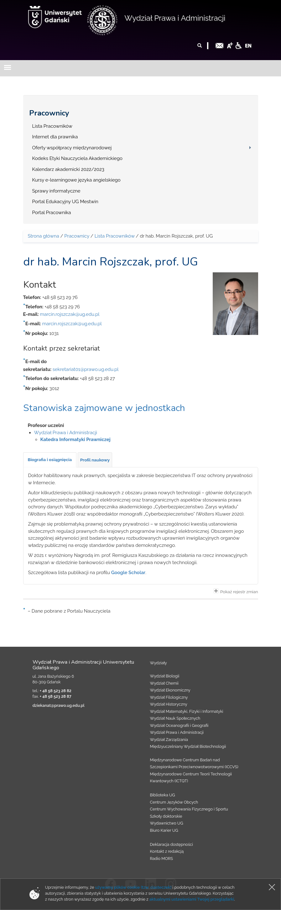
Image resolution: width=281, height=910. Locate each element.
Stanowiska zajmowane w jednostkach (104, 408)
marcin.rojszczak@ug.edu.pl (69, 314)
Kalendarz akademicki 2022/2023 (68, 169)
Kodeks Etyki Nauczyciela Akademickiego (77, 158)
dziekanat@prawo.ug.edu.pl (59, 705)
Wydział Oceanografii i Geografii (179, 725)
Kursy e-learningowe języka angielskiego (76, 180)
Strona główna (43, 236)
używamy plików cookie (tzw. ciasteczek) (133, 887)
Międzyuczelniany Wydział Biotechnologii (188, 746)
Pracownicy (49, 113)
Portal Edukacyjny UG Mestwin (65, 201)
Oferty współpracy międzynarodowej (72, 148)
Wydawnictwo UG (166, 823)
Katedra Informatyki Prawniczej (75, 439)
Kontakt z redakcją (167, 851)
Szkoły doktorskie (166, 816)
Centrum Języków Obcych (174, 802)
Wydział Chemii (164, 683)
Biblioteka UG (162, 795)
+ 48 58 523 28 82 (55, 690)
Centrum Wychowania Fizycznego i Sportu (189, 809)
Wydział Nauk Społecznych (175, 718)
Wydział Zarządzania (169, 739)
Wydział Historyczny (168, 704)
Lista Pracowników (52, 126)
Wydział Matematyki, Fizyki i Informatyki (186, 711)
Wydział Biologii (165, 676)
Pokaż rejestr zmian (236, 591)
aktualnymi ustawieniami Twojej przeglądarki (191, 899)
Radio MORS (161, 858)
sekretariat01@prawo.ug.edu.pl (86, 369)
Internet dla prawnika (55, 137)
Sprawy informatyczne (56, 191)
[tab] (50, 459)
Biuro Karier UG (164, 830)
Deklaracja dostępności (171, 844)
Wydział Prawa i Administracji (174, 18)
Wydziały (158, 663)
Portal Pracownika (51, 212)
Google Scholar (128, 572)
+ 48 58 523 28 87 (55, 696)
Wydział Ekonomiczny (170, 690)
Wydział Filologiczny (169, 697)
